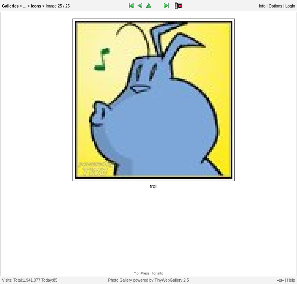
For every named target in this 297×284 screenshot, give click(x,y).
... (24, 6)
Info (262, 6)
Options (275, 6)
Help (291, 280)
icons (36, 6)
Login (290, 6)
